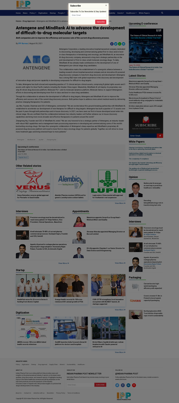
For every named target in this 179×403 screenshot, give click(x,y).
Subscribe (101, 22)
